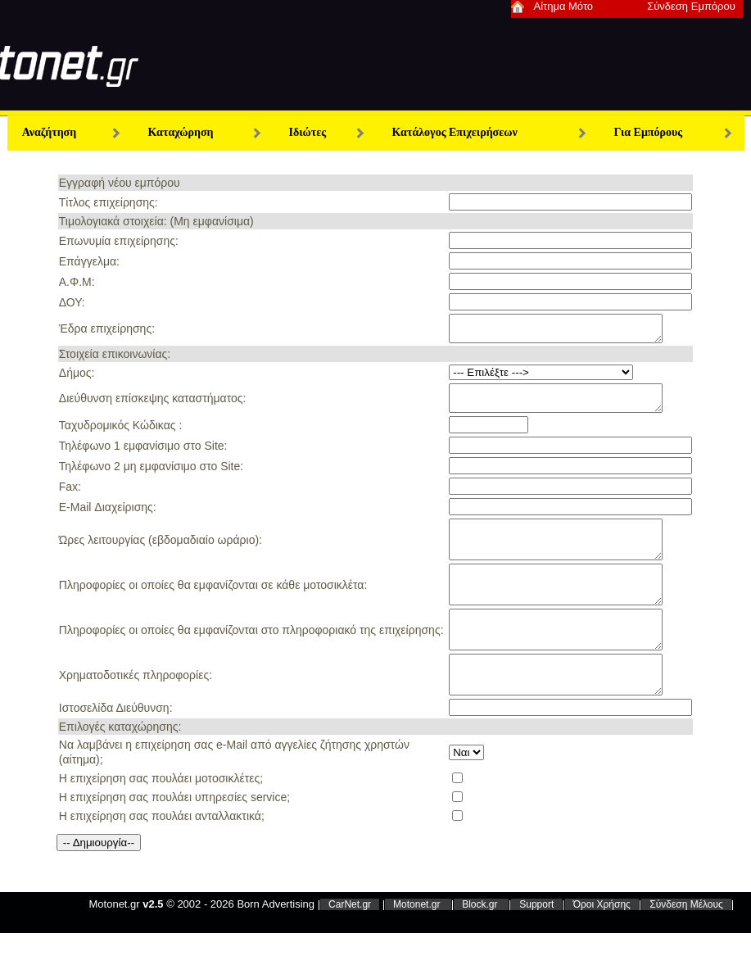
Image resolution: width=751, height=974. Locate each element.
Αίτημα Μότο (564, 6)
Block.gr (481, 943)
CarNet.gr (349, 943)
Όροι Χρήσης (602, 943)
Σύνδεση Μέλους (686, 943)
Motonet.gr (418, 943)
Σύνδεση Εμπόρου (691, 6)
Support (536, 943)
